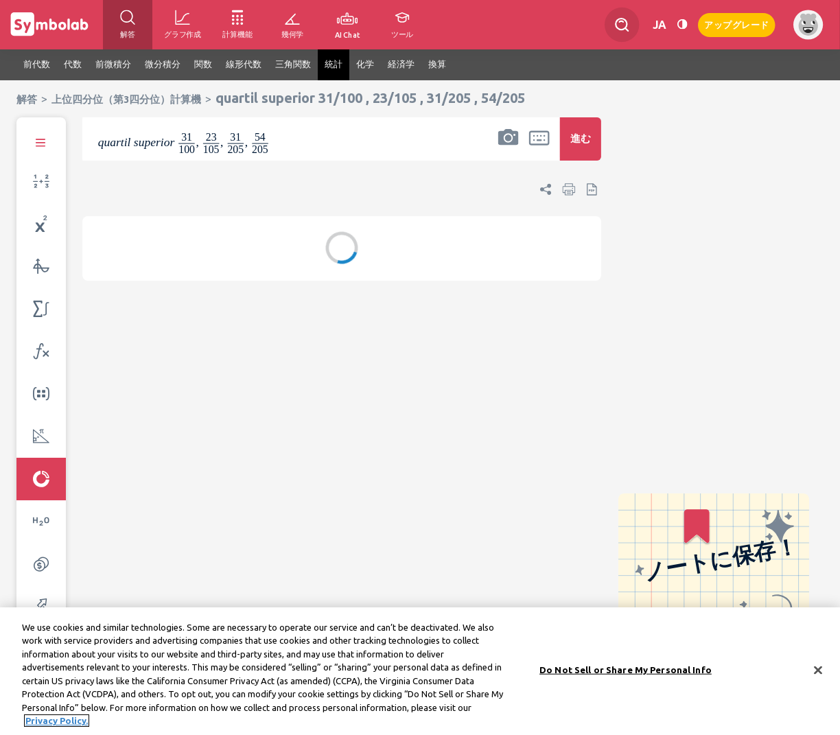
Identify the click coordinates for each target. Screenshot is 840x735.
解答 (26, 99)
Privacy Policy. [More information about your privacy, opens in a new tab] (56, 725)
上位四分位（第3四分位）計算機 (126, 99)
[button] (508, 148)
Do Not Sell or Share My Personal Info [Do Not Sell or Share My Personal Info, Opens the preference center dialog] (625, 673)
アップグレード (736, 24)
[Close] (818, 674)
